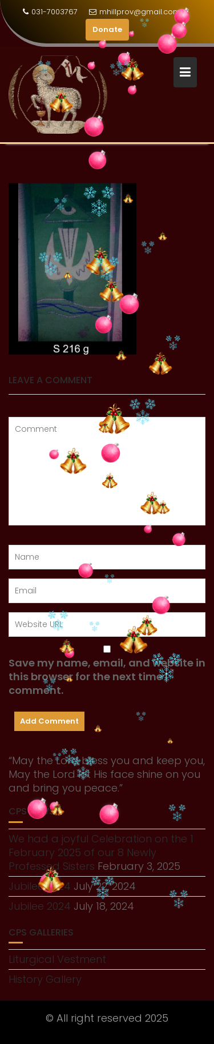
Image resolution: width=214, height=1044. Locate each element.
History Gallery (45, 979)
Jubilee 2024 (40, 906)
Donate (107, 29)
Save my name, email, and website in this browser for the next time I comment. (107, 676)
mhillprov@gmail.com (134, 11)
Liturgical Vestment (57, 959)
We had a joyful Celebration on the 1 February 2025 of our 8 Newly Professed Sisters (101, 852)
